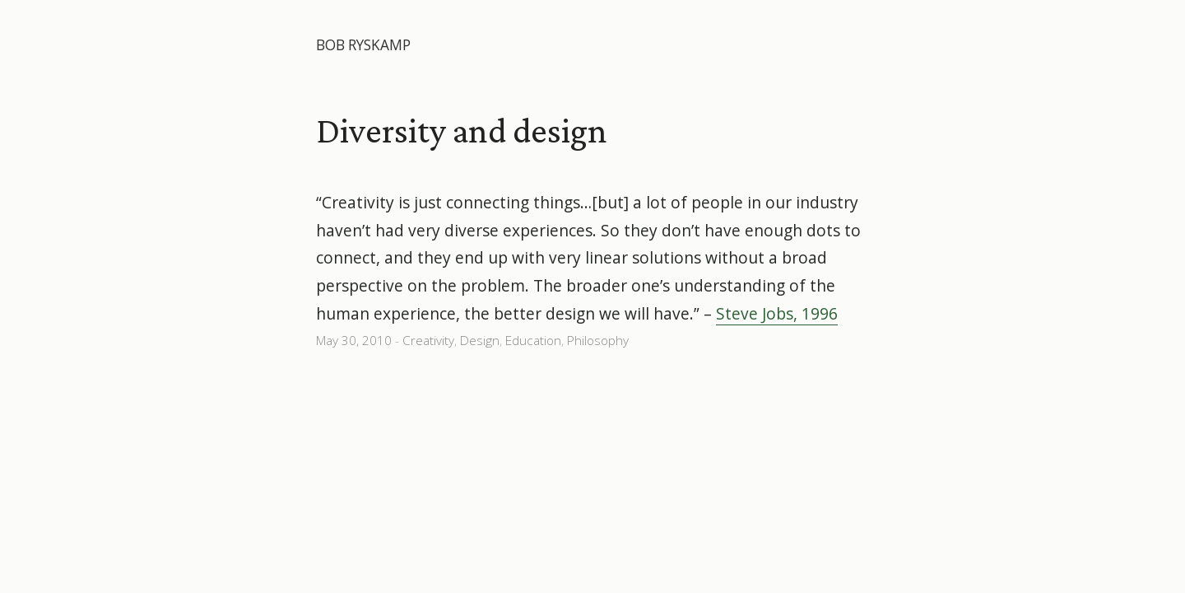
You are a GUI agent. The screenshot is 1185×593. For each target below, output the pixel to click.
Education (533, 340)
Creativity (428, 340)
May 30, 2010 (354, 340)
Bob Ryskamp (363, 44)
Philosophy (598, 340)
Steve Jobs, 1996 (777, 313)
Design (480, 340)
